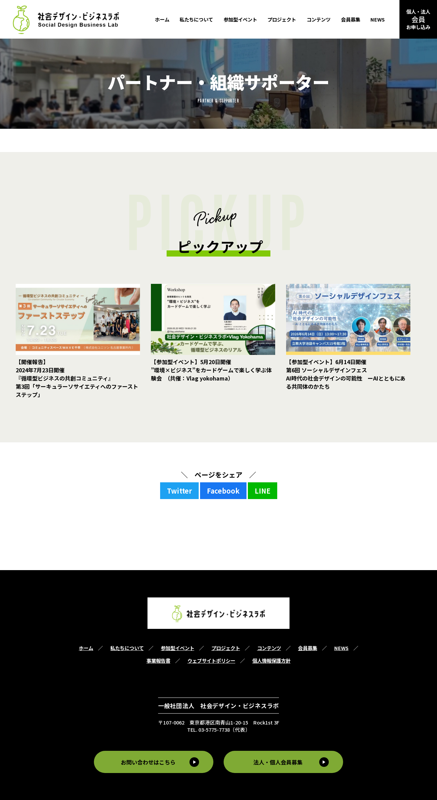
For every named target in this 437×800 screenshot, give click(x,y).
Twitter (179, 491)
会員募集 (350, 19)
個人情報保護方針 (271, 660)
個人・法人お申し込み (418, 19)
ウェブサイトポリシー (211, 660)
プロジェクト (281, 19)
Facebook (223, 491)
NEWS (377, 19)
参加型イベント (240, 19)
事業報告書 (158, 660)
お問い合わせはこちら (147, 762)
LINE (262, 491)
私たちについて (196, 19)
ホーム (162, 19)
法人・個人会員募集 (279, 762)
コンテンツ (318, 19)
